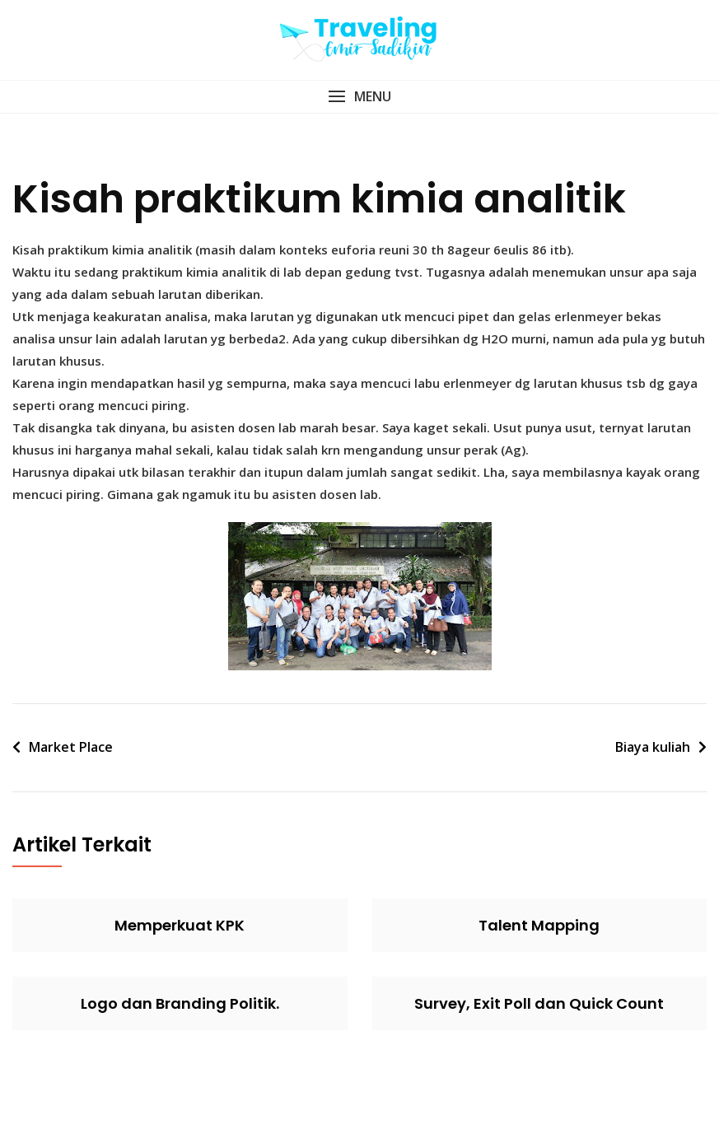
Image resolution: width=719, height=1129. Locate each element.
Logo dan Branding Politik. (180, 1003)
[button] (359, 97)
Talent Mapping (539, 925)
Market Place (71, 747)
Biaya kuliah (652, 747)
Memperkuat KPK (179, 925)
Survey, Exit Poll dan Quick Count (539, 1003)
